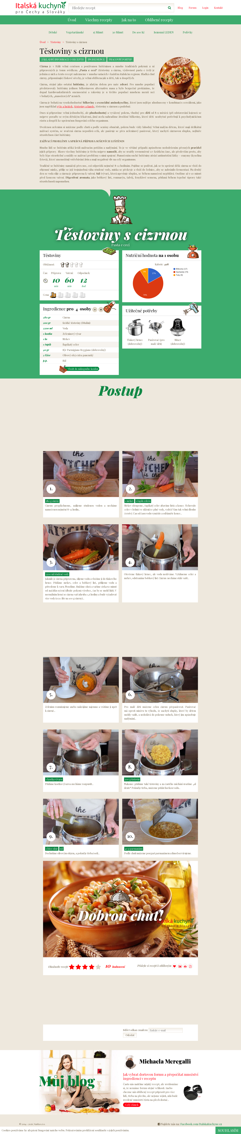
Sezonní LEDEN (164, 32)
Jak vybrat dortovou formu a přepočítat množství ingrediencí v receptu (160, 1076)
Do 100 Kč (138, 32)
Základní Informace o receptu (64, 59)
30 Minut (117, 32)
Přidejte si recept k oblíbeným (157, 966)
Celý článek (131, 1105)
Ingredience (100, 59)
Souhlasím (227, 1130)
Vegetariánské (75, 32)
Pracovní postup (125, 59)
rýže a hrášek (65, 106)
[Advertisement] (214, 91)
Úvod (42, 42)
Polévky (187, 32)
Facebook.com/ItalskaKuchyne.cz (201, 1124)
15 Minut (98, 32)
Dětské (53, 32)
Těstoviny (55, 42)
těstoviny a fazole (84, 106)
